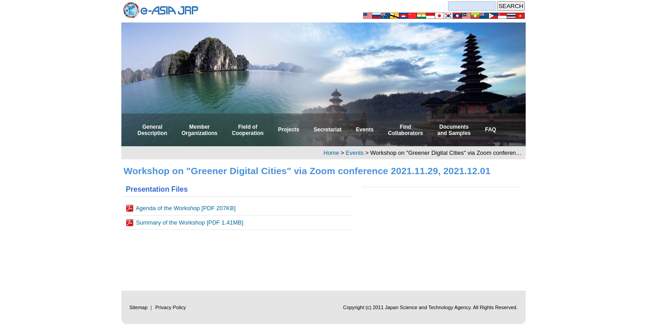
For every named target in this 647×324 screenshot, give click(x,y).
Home (331, 152)
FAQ (490, 129)
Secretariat (327, 129)
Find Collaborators (405, 130)
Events (364, 129)
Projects (288, 129)
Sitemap (138, 307)
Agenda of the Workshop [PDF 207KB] (185, 208)
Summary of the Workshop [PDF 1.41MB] (190, 222)
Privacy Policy (170, 307)
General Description (152, 130)
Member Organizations (199, 130)
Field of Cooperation (248, 130)
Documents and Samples (453, 130)
